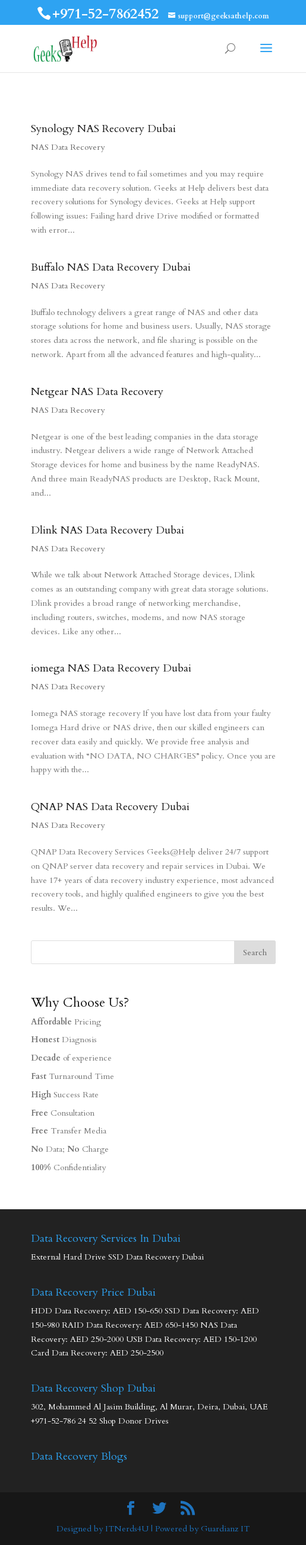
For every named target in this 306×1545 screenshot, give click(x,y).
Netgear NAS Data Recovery (97, 391)
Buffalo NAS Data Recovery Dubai (111, 267)
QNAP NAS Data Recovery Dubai (110, 806)
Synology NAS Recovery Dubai (103, 128)
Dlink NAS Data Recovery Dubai (107, 530)
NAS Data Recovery (68, 147)
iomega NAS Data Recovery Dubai (111, 668)
